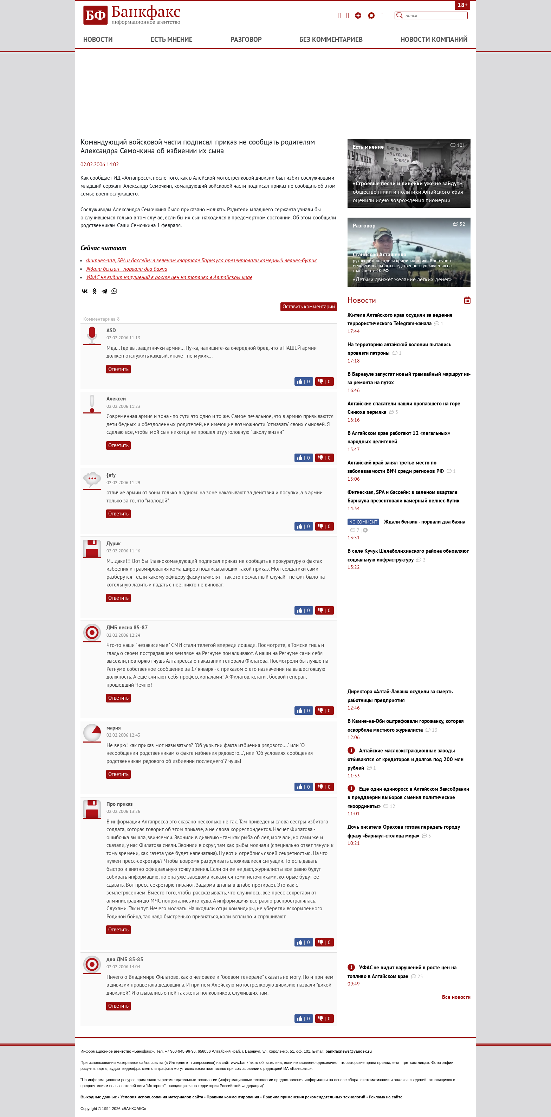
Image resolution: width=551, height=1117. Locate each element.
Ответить (118, 369)
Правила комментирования (233, 1097)
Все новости (456, 997)
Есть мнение (172, 39)
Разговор (246, 39)
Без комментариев (331, 39)
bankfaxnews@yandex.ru (348, 1051)
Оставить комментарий (309, 306)
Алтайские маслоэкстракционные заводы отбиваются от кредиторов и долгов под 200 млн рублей (406, 759)
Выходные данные (98, 1097)
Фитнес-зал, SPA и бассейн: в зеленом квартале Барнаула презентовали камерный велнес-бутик (201, 260)
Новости (98, 39)
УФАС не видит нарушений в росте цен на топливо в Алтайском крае (169, 277)
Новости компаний (434, 39)
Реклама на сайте (386, 1097)
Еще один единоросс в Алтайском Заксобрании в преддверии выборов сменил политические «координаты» (408, 797)
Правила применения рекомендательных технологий (314, 1097)
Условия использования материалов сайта (162, 1097)
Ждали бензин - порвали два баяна (126, 268)
